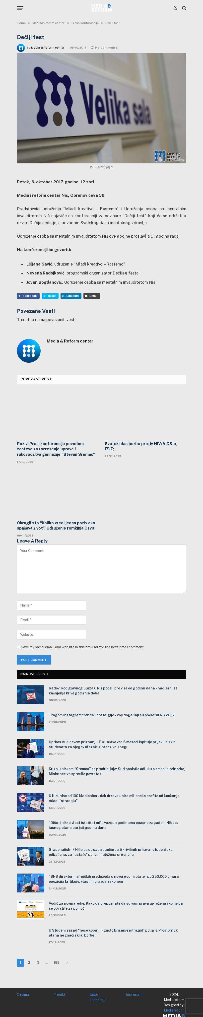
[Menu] (20, 8)
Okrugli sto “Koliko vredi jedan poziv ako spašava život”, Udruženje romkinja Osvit (56, 526)
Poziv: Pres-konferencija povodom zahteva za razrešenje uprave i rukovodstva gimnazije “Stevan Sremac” (56, 449)
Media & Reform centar (48, 47)
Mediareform (174, 1010)
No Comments (104, 47)
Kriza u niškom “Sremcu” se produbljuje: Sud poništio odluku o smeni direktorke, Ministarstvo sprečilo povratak (117, 771)
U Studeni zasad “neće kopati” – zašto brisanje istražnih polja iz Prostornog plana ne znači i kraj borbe (113, 932)
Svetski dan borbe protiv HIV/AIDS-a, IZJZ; (141, 446)
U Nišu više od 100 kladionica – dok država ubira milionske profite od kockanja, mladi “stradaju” (115, 798)
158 (57, 962)
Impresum (133, 995)
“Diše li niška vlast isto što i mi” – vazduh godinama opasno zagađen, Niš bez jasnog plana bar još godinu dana (114, 825)
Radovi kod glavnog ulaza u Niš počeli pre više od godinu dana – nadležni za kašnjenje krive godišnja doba (113, 690)
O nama (23, 995)
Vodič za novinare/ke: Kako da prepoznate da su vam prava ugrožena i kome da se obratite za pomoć (116, 905)
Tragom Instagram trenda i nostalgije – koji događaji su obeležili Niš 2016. (112, 715)
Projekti (59, 995)
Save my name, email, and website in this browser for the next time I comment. (82, 647)
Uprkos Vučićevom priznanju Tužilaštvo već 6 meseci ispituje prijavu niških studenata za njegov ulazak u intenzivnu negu (112, 744)
